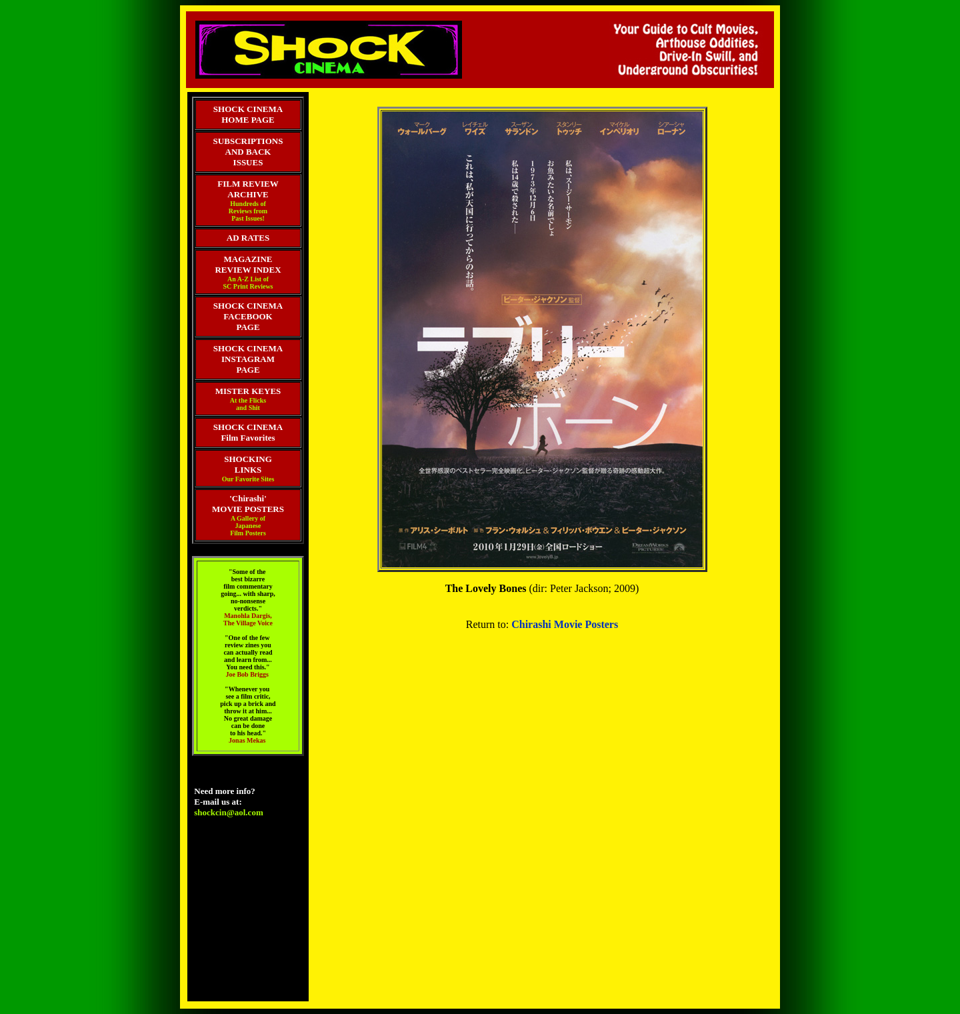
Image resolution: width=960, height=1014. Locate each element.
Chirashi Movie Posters (564, 624)
